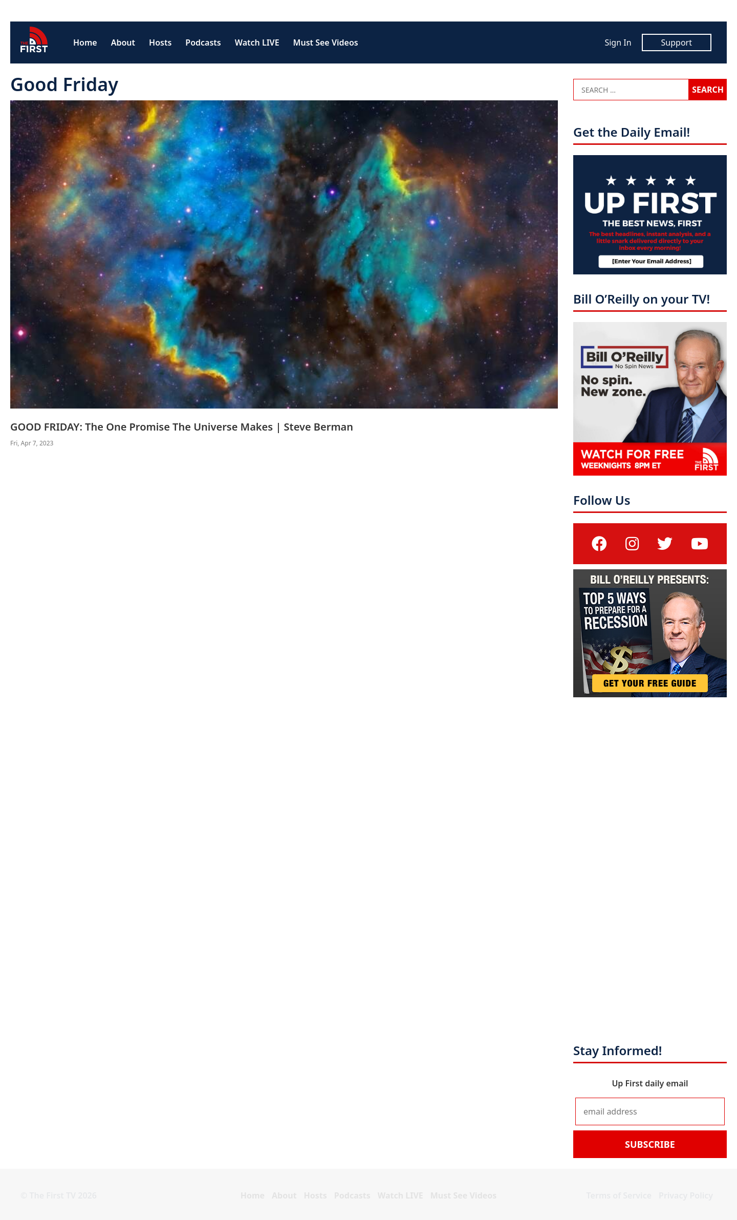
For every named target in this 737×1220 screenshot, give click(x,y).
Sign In (617, 42)
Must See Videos (325, 42)
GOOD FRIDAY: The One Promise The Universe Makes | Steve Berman (181, 427)
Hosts (160, 42)
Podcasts (203, 42)
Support (676, 42)
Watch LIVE (257, 42)
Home (85, 42)
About (123, 42)
